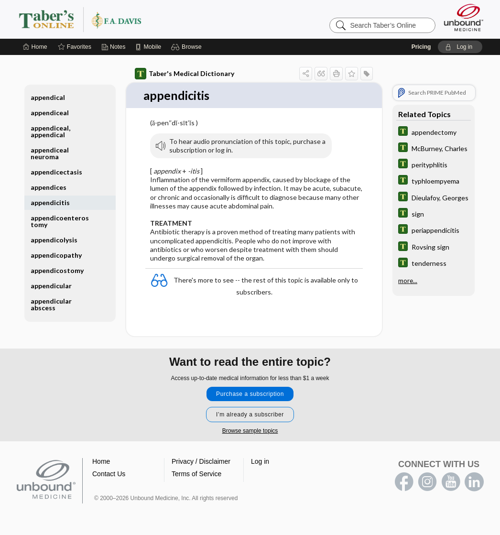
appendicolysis (54, 240)
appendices (48, 187)
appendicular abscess (51, 304)
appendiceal (50, 113)
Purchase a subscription (250, 394)
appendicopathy (56, 255)
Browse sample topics (250, 431)
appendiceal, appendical (50, 131)
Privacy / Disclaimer (201, 462)
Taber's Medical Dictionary (184, 73)
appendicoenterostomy (60, 221)
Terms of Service (196, 474)
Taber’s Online (137, 19)
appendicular (51, 286)
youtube (450, 482)
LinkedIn (474, 482)
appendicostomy (57, 270)
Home (101, 462)
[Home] (35, 47)
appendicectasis (56, 172)
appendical (48, 97)
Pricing (421, 47)
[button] (187, 47)
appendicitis (50, 202)
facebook (403, 482)
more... (407, 279)
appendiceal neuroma (50, 153)
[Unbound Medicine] (464, 17)
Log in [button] (260, 462)
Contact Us (108, 474)
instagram (427, 482)
